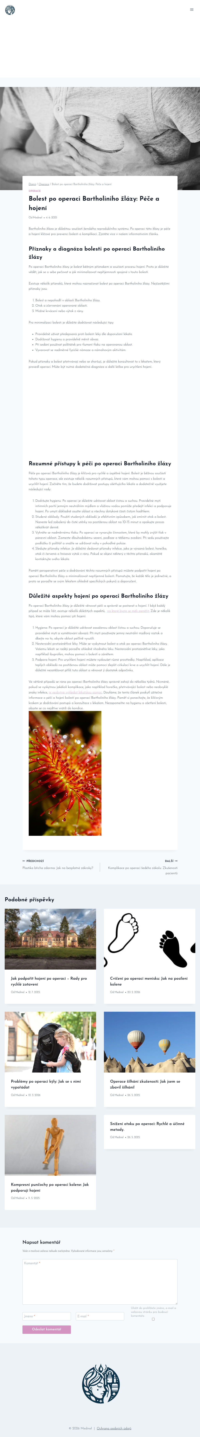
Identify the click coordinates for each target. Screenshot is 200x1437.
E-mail (83, 1316)
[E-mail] (100, 1316)
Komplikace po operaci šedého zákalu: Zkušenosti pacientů (140, 866)
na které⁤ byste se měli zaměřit (128, 611)
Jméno (29, 1316)
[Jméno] (46, 1316)
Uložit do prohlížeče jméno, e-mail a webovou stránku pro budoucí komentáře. (153, 1312)
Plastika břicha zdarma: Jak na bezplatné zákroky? (59, 864)
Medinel (37, 217)
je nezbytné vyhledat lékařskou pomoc (75, 692)
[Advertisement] (100, 48)
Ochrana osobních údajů (114, 1428)
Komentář (32, 1263)
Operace (35, 191)
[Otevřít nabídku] (191, 9)
